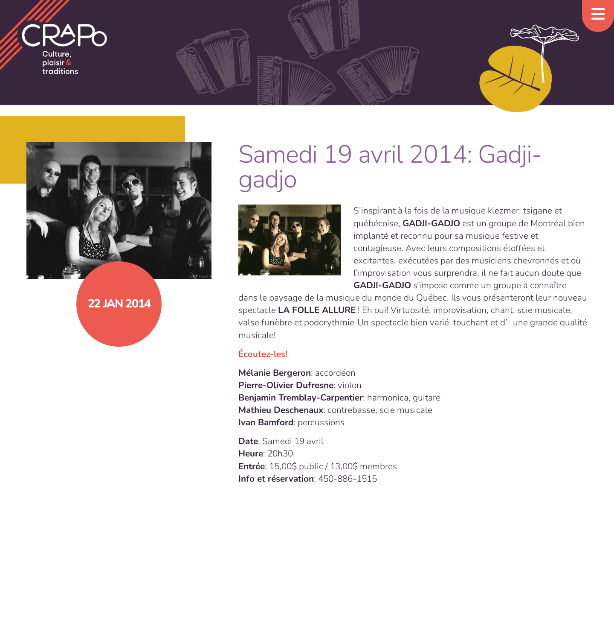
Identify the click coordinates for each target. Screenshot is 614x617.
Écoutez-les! (262, 354)
